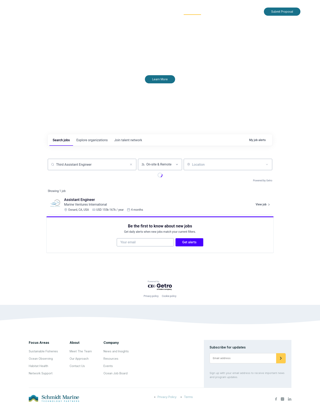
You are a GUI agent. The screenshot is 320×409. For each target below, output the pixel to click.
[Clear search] (131, 164)
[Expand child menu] (149, 12)
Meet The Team (81, 351)
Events (108, 366)
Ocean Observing (41, 359)
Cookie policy (169, 296)
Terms (188, 397)
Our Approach (79, 359)
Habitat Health (38, 366)
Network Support (40, 373)
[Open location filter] (266, 164)
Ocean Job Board (115, 373)
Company (111, 343)
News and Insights (224, 11)
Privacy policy (151, 296)
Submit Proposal (282, 11)
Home (126, 11)
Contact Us (252, 11)
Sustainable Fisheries (43, 351)
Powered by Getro (262, 180)
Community (192, 11)
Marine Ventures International (85, 204)
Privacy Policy (167, 397)
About (143, 11)
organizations (92, 140)
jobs (61, 140)
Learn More (160, 79)
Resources (110, 359)
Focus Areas (165, 11)
